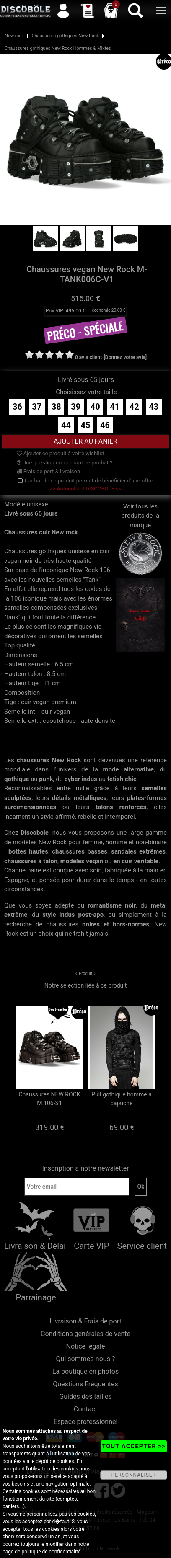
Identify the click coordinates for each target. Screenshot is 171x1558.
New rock (14, 36)
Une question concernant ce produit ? (65, 462)
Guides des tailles (85, 1397)
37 (36, 407)
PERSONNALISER (133, 1475)
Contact (85, 1409)
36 (17, 407)
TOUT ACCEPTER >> (134, 1446)
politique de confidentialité (50, 1552)
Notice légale (85, 1346)
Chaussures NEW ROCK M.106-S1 (49, 1099)
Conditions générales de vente (85, 1334)
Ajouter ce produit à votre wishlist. (61, 453)
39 (75, 407)
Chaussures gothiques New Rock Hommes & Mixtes (58, 48)
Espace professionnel (86, 1422)
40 (95, 407)
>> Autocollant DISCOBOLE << (85, 488)
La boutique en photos (85, 1371)
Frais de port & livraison (48, 471)
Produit (85, 973)
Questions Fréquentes (85, 1384)
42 (134, 407)
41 (114, 407)
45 (86, 425)
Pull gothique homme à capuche (121, 1099)
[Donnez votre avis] (125, 357)
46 (105, 425)
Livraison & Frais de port (85, 1321)
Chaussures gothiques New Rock (65, 36)
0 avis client (88, 357)
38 (56, 407)
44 (66, 425)
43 (153, 407)
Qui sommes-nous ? (85, 1359)
